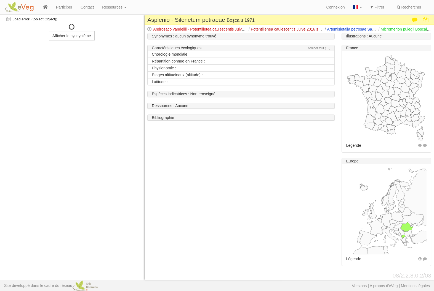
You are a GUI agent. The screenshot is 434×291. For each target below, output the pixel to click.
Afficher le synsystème (71, 36)
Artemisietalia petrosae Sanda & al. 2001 (362, 29)
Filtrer (377, 7)
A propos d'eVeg (384, 286)
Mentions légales (415, 286)
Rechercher (409, 7)
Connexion (335, 7)
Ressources (114, 7)
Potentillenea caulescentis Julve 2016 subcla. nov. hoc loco (301, 29)
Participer (64, 7)
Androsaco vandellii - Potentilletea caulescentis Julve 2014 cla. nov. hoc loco (218, 29)
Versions (359, 286)
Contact (87, 7)
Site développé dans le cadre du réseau (51, 285)
